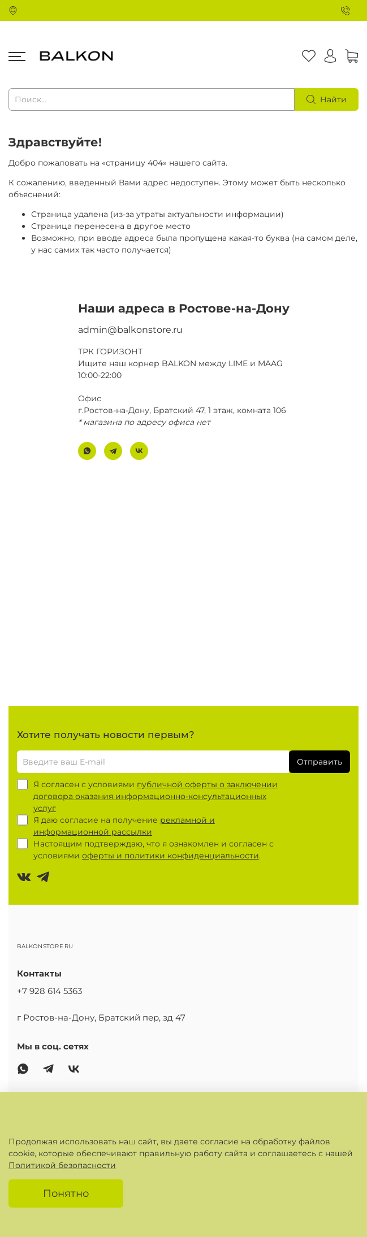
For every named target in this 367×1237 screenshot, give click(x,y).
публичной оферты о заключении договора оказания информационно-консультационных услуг (155, 796)
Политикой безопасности (62, 1165)
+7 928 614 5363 (49, 991)
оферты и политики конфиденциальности (170, 855)
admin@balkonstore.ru (130, 329)
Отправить (319, 762)
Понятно (66, 1193)
